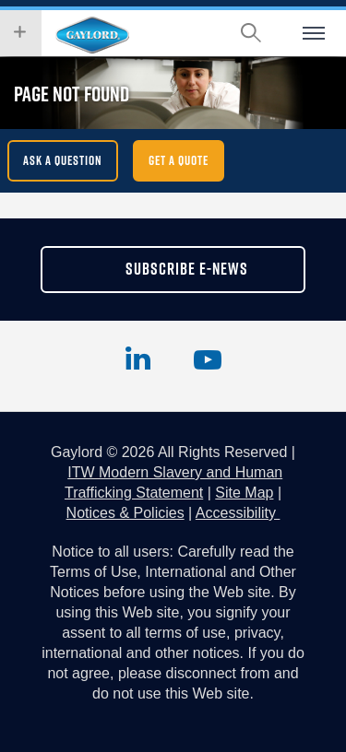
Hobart (92, 35)
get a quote (179, 160)
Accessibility (238, 513)
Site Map (244, 492)
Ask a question (62, 160)
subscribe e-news (186, 268)
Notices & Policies (125, 513)
